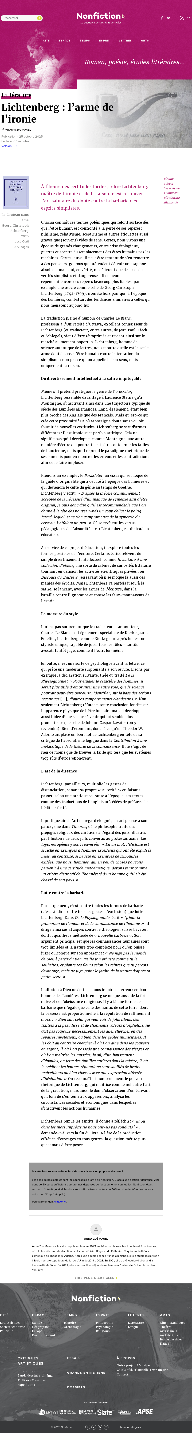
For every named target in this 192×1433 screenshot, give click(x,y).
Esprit (104, 40)
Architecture (169, 1335)
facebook (161, 18)
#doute (168, 183)
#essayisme (171, 188)
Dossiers (76, 1387)
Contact (122, 1374)
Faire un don (159, 1370)
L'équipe (143, 1365)
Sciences (14, 1323)
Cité (46, 40)
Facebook (87, 1427)
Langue (133, 1327)
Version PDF (9, 146)
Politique (6, 1331)
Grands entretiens (86, 1373)
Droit (4, 1323)
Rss (182, 18)
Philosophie (104, 1323)
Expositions (26, 1385)
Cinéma (165, 1323)
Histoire (70, 1323)
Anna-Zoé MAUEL (20, 129)
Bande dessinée (171, 1339)
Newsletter (188, 18)
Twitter (93, 1427)
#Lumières (170, 193)
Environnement (43, 1335)
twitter (168, 18)
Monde (37, 1323)
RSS (100, 1427)
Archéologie (72, 1327)
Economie (17, 1327)
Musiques (178, 1323)
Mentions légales (130, 1427)
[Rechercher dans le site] (22, 18)
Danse (164, 1343)
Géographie (40, 1327)
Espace (65, 40)
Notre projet (126, 1365)
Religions (103, 1331)
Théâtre (165, 1327)
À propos (126, 1358)
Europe (37, 1331)
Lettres (125, 40)
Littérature (136, 1323)
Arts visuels (168, 1331)
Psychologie (104, 1327)
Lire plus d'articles (95, 1278)
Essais (73, 1358)
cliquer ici (60, 1201)
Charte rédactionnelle (132, 1370)
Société (5, 1327)
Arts (145, 40)
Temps (85, 40)
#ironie (168, 179)
